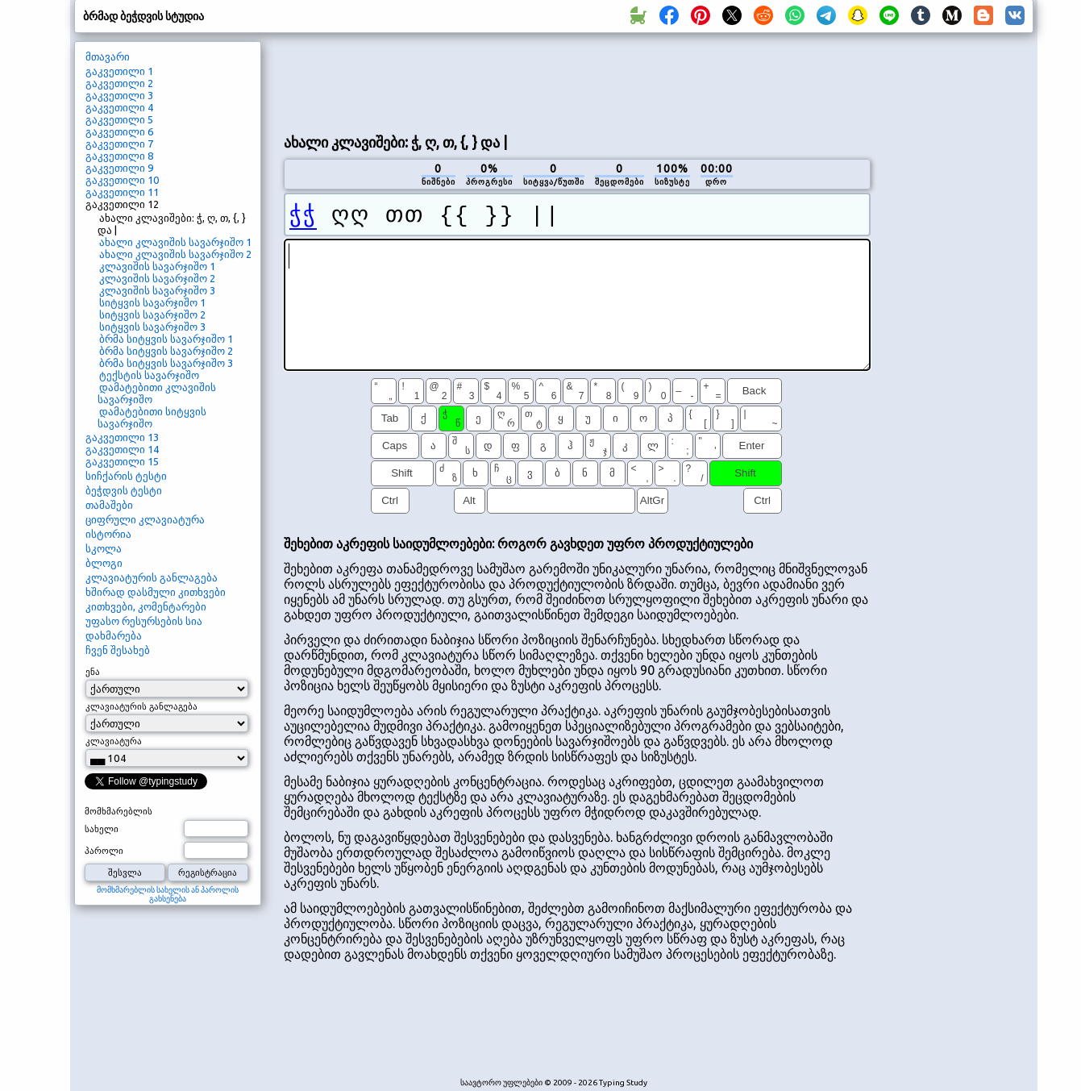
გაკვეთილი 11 (122, 192)
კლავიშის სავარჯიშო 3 (157, 290)
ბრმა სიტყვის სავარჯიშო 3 (166, 363)
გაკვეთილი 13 (122, 437)
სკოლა (103, 548)
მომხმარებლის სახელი (118, 820)
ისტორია (108, 533)
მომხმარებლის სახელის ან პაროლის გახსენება (168, 894)
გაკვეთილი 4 (119, 107)
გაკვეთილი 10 (122, 179)
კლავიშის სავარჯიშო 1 (157, 266)
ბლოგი (104, 562)
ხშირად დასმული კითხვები (155, 592)
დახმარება (113, 635)
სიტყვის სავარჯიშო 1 (152, 302)
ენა (92, 672)
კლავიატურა (113, 741)
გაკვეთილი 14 (122, 449)
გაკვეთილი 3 (119, 95)
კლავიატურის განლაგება (151, 577)
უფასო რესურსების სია (143, 621)
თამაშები (109, 504)
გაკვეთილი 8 (119, 155)
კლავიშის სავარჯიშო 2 (157, 278)
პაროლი (104, 851)
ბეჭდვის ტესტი (123, 490)
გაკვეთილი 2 (119, 83)
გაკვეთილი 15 (122, 461)
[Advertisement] (577, 81)
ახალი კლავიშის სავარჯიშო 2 (175, 254)
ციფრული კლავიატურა (145, 519)
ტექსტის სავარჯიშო (149, 375)
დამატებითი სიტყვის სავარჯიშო (152, 417)
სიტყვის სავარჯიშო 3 (152, 326)
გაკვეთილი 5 (119, 119)
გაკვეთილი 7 (119, 143)
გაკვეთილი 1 (119, 71)
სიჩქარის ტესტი (126, 475)
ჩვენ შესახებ (117, 650)
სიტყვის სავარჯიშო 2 (152, 314)
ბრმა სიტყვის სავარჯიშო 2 (166, 350)
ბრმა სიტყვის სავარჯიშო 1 (166, 338)
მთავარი (107, 56)
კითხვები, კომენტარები (145, 606)
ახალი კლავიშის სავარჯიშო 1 (175, 242)
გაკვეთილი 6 (119, 131)
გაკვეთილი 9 (119, 167)
